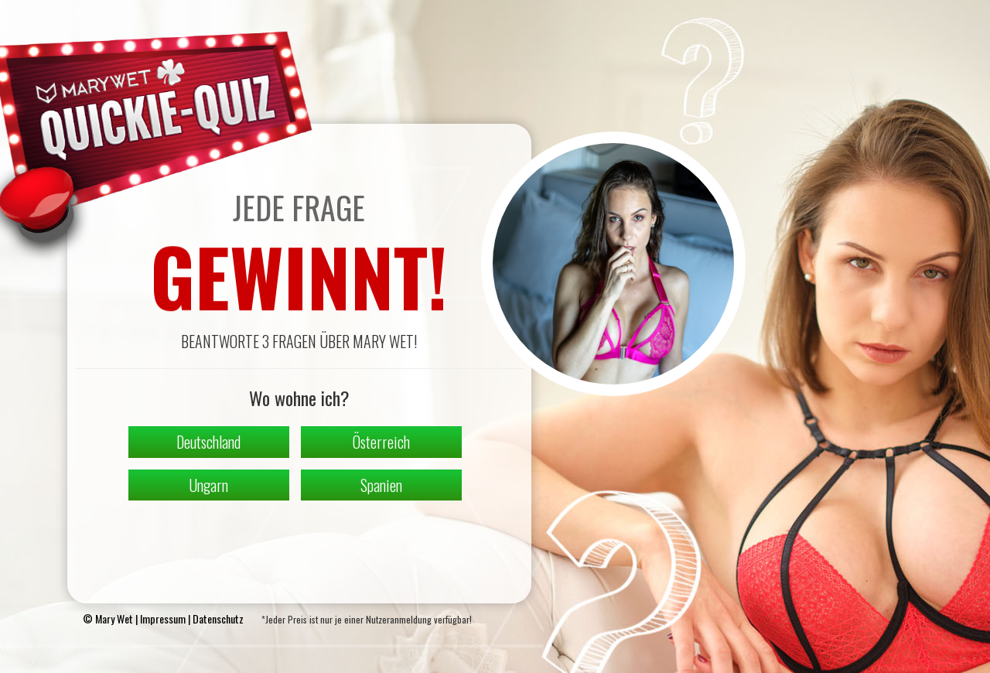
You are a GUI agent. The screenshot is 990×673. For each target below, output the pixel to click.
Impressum (163, 618)
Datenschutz (218, 618)
